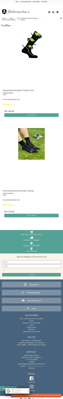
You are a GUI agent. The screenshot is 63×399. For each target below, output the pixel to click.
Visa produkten (31, 115)
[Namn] (31, 262)
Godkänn (31, 275)
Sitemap (31, 368)
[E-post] (31, 266)
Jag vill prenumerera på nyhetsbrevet (25, 270)
